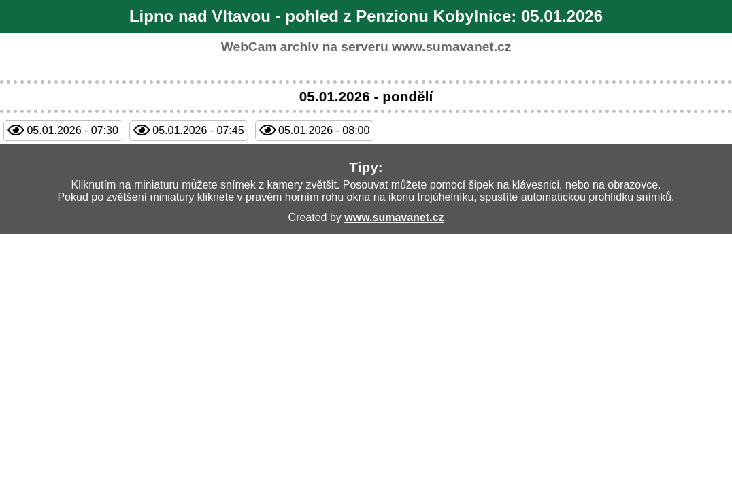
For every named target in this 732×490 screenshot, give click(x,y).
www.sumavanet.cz (451, 46)
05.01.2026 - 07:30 (72, 130)
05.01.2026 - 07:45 (198, 130)
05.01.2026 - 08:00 (323, 130)
